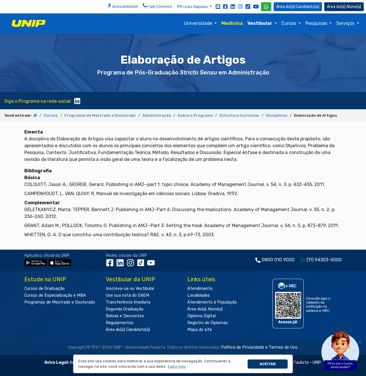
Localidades (198, 295)
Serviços (346, 23)
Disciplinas (276, 115)
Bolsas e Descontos (125, 316)
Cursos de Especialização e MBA (55, 295)
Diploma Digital (201, 316)
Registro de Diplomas (207, 322)
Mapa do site (199, 329)
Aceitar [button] (268, 364)
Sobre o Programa (195, 115)
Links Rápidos (193, 6)
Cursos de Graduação (44, 288)
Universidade (198, 23)
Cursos (289, 23)
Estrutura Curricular (239, 115)
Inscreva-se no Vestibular (130, 288)
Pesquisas (316, 23)
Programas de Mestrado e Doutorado (100, 115)
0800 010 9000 (278, 259)
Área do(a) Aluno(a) (205, 309)
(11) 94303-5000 (324, 259)
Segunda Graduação (125, 309)
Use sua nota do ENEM (127, 295)
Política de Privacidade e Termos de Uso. (259, 347)
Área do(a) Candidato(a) (128, 329)
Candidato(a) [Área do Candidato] (297, 6)
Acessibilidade (122, 6)
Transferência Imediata (128, 302)
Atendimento (199, 288)
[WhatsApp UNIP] (266, 6)
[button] (176, 367)
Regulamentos (120, 322)
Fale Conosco (157, 6)
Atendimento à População (212, 302)
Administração (156, 115)
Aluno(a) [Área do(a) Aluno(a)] (344, 6)
